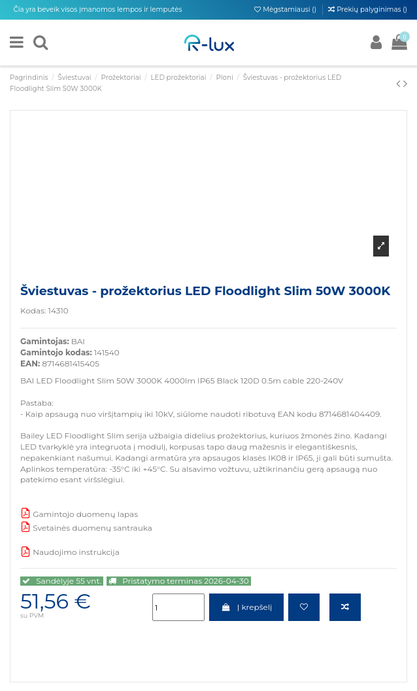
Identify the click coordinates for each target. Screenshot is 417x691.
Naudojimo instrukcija (70, 552)
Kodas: (33, 310)
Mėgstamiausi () (286, 9)
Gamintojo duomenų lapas (79, 514)
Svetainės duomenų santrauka (86, 528)
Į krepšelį (246, 607)
